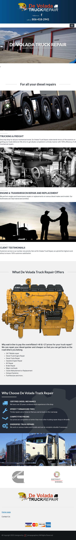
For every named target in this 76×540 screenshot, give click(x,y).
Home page (6, 512)
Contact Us (6, 517)
